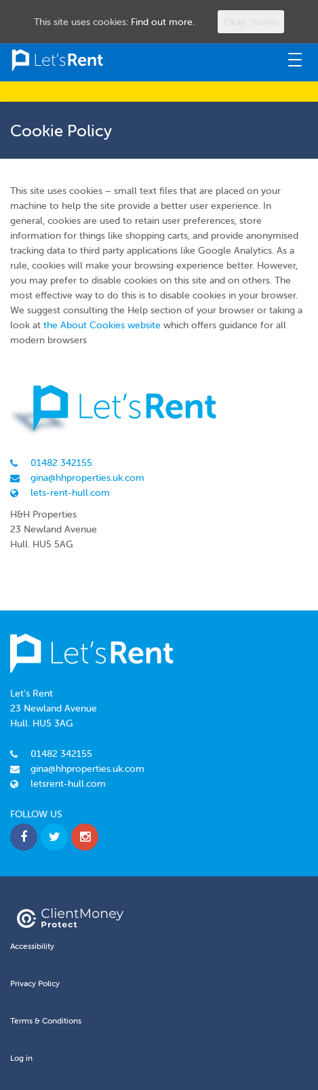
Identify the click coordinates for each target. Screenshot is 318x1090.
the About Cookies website (102, 325)
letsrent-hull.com (68, 783)
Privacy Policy (35, 983)
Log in (21, 1058)
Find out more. (163, 22)
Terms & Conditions (45, 1020)
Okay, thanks (251, 22)
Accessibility (32, 946)
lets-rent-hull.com (70, 492)
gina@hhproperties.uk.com (87, 477)
